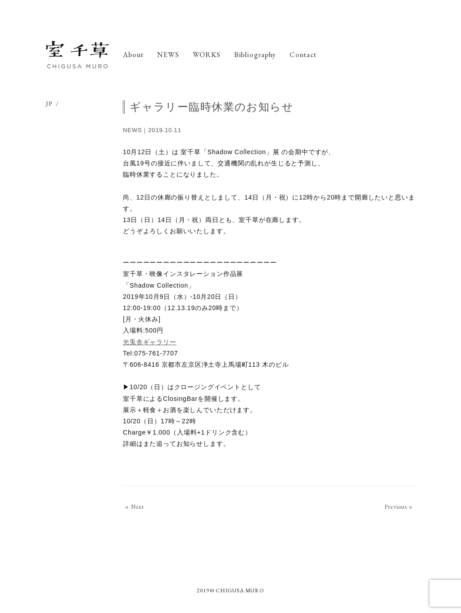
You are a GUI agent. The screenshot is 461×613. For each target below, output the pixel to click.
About (133, 54)
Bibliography (255, 54)
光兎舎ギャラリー (149, 342)
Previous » (398, 507)
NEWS (168, 54)
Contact (302, 54)
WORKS (207, 54)
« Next (134, 507)
